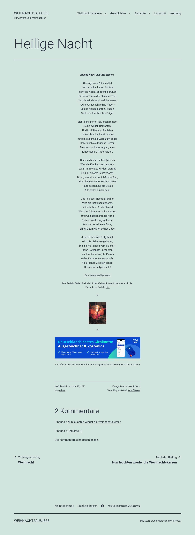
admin (62, 390)
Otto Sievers (134, 390)
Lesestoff (160, 13)
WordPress (174, 520)
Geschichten (118, 13)
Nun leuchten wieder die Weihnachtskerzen (94, 422)
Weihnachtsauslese (31, 13)
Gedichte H (134, 386)
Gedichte (140, 13)
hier (131, 283)
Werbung (175, 13)
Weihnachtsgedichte (108, 283)
